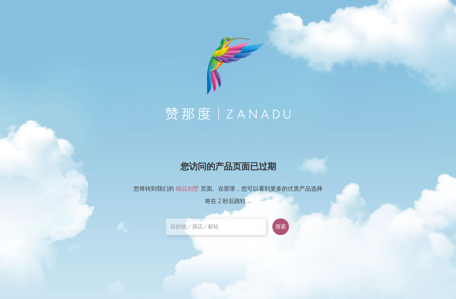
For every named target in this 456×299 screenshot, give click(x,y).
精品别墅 (187, 188)
